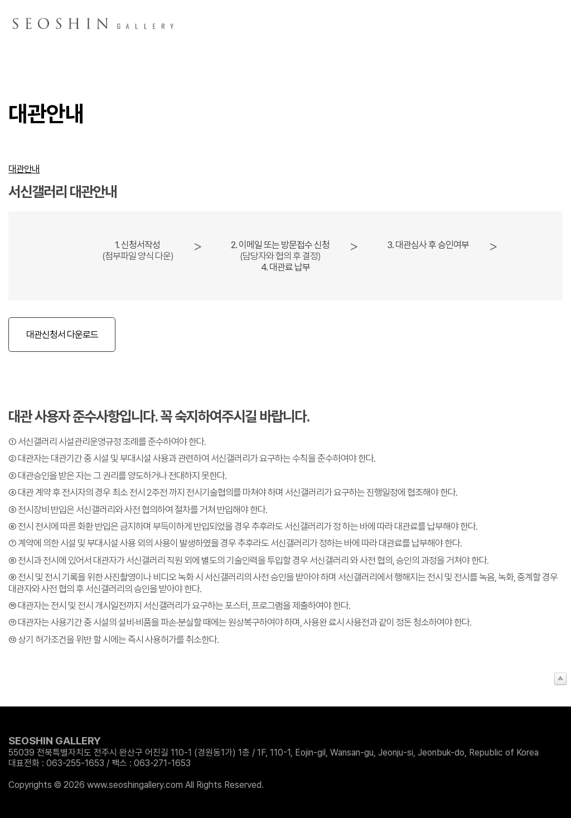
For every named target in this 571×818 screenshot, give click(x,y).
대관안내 (24, 169)
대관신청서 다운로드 (62, 334)
